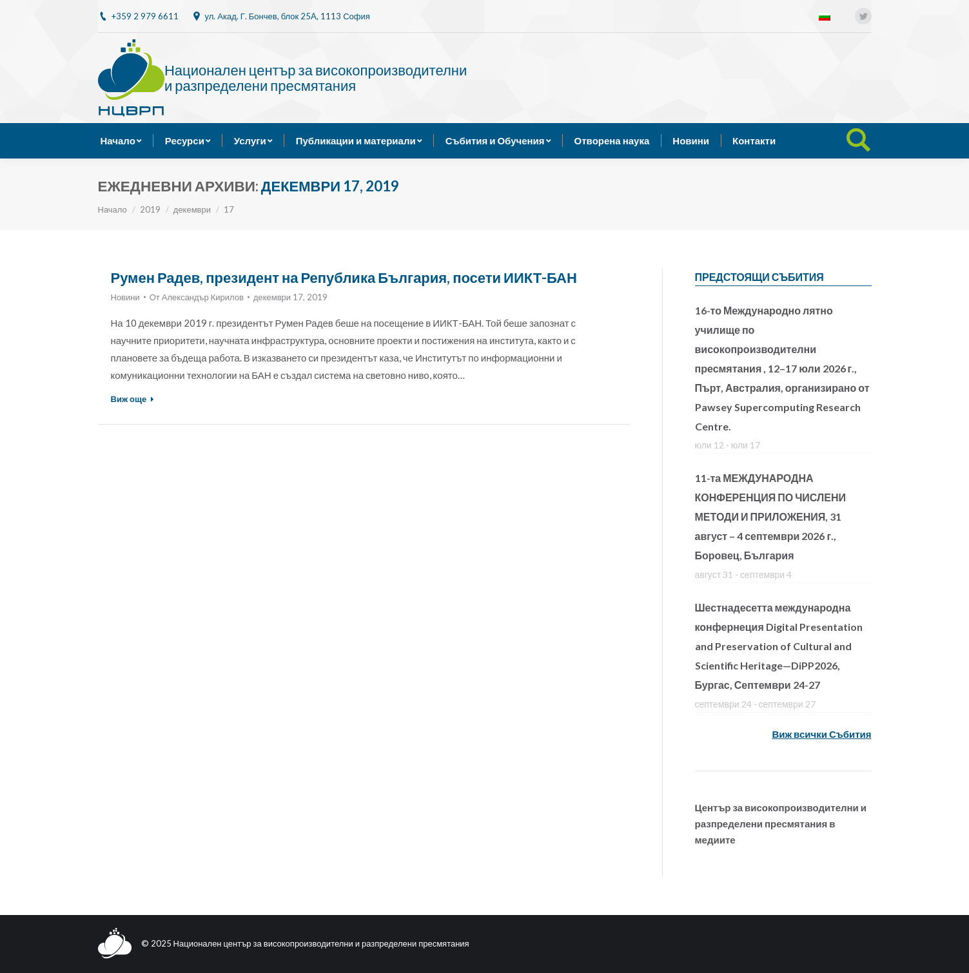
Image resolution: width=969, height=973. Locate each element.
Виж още (133, 399)
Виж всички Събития (821, 734)
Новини (125, 297)
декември (192, 209)
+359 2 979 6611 (145, 16)
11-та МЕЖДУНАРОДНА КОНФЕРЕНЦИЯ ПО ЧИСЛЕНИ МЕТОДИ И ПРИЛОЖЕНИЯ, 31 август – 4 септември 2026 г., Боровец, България (770, 516)
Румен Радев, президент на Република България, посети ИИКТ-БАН (344, 277)
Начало (112, 209)
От (197, 297)
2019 (150, 209)
